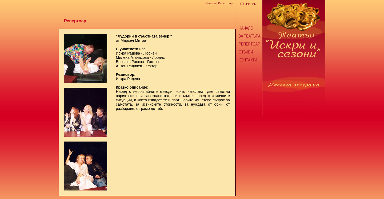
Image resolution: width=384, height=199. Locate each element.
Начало (210, 3)
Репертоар (225, 3)
